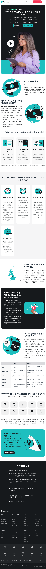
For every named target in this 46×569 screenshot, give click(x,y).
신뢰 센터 (25, 521)
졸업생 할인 (25, 539)
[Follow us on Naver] (30, 560)
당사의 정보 (25, 517)
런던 (40, 274)
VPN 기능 (13, 519)
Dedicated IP (14, 525)
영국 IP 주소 (22, 159)
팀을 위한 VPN (14, 537)
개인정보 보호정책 (37, 566)
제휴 (24, 533)
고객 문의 (25, 527)
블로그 (24, 523)
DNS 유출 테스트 (37, 523)
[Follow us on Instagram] (15, 560)
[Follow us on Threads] (11, 560)
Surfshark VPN (3, 517)
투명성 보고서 (25, 525)
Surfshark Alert (3, 521)
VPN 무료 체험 (14, 532)
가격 (1, 527)
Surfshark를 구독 (10, 310)
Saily (2, 537)
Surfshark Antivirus (4, 523)
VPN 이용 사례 (14, 521)
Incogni (2, 533)
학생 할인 (25, 537)
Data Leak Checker (38, 527)
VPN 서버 (13, 523)
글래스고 (28, 275)
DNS (35, 517)
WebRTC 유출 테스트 (38, 525)
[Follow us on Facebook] (3, 560)
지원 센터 (36, 533)
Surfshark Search (4, 525)
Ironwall (2, 535)
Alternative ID (3, 519)
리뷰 (13, 527)
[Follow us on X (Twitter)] (7, 560)
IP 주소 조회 (37, 521)
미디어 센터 (25, 519)
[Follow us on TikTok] (27, 560)
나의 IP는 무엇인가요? (38, 519)
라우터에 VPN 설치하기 (11, 308)
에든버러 (33, 275)
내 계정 (30, 1)
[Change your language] (41, 560)
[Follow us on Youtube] (19, 560)
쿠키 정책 (35, 564)
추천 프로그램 (25, 541)
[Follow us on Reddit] (23, 560)
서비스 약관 (43, 566)
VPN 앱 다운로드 (10, 314)
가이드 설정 (37, 535)
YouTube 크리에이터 (26, 535)
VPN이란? (14, 517)
